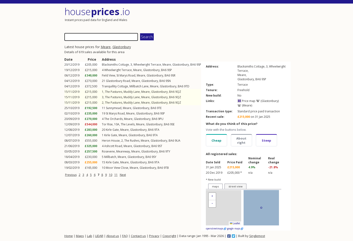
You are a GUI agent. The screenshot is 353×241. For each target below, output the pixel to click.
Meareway (123, 151)
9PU (160, 119)
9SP (198, 65)
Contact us (138, 236)
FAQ (125, 236)
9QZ (178, 92)
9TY (167, 151)
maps (215, 186)
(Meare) (244, 105)
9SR (173, 75)
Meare (106, 47)
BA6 (193, 65)
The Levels (128, 124)
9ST (160, 146)
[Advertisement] (234, 18)
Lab (89, 236)
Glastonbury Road (118, 81)
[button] (212, 196)
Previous (71, 175)
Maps (80, 236)
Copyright (169, 236)
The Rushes (131, 141)
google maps (235, 228)
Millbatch (110, 157)
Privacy (154, 236)
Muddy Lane (132, 92)
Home (68, 236)
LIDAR (99, 236)
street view (235, 186)
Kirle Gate (112, 130)
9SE (172, 124)
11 (116, 175)
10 (110, 175)
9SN (168, 81)
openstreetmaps (216, 228)
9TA (156, 130)
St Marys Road (125, 75)
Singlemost (257, 236)
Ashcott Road (113, 146)
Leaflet (235, 223)
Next (123, 175)
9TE (159, 108)
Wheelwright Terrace (147, 65)
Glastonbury (121, 47)
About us (112, 236)
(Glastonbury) (267, 101)
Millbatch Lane (139, 86)
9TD (186, 86)
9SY (154, 157)
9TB (166, 168)
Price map (246, 101)
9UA (177, 141)
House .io (97, 11)
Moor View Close (117, 168)
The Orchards (113, 119)
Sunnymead (113, 108)
